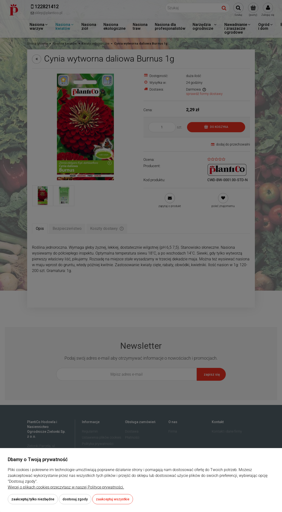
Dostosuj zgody (75, 499)
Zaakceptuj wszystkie (112, 499)
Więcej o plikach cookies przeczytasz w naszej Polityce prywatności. (66, 487)
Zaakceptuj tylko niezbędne (32, 499)
